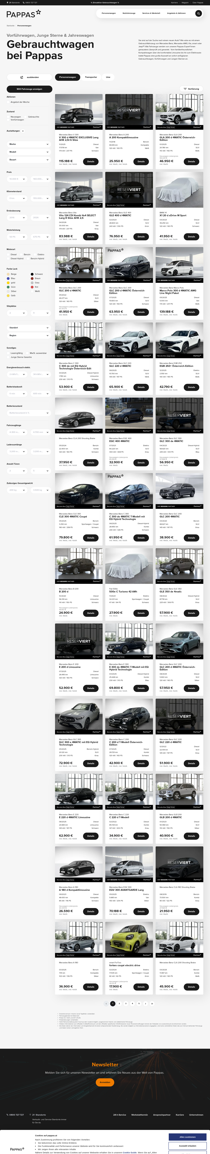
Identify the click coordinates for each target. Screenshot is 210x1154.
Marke (13, 144)
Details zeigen (142, 1149)
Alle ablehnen (187, 1133)
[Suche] (198, 13)
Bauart (13, 160)
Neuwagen (16, 117)
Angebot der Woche (20, 102)
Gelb (13, 296)
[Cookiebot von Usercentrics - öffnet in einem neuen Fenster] (17, 1149)
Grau (37, 283)
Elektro (41, 255)
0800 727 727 (30, 3)
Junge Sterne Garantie (21, 357)
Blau (13, 278)
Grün (13, 287)
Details (90, 161)
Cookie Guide (130, 1131)
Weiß (37, 291)
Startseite (10, 26)
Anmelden (105, 1082)
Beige (13, 274)
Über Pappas (198, 3)
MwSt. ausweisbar (38, 353)
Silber (13, 291)
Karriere (174, 3)
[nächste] (145, 1003)
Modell (13, 152)
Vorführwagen (17, 120)
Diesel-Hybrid (17, 259)
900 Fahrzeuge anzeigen (29, 89)
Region (13, 336)
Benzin (27, 255)
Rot (36, 287)
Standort (14, 328)
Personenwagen (109, 13)
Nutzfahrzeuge (129, 13)
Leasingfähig (17, 353)
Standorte (13, 3)
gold (13, 283)
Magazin (185, 3)
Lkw (108, 77)
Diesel (14, 255)
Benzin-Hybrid (37, 259)
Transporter (91, 77)
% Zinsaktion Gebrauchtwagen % (105, 3)
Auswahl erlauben (187, 1124)
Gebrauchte (33, 117)
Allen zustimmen (188, 1115)
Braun (37, 278)
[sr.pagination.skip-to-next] (152, 1003)
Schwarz (39, 274)
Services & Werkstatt (151, 13)
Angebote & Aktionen (176, 13)
